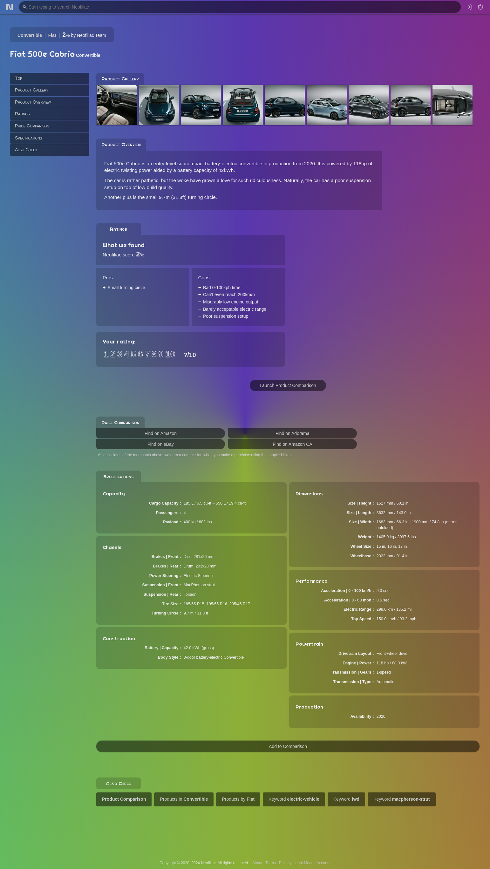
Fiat (52, 35)
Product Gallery (31, 89)
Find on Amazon (161, 433)
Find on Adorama (293, 433)
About (257, 863)
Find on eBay (160, 444)
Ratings (22, 113)
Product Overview (33, 102)
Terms (270, 863)
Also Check (26, 149)
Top (18, 78)
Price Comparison (32, 125)
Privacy (285, 863)
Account (323, 863)
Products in (184, 799)
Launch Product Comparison (288, 385)
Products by (238, 799)
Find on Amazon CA (292, 444)
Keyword (294, 799)
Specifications (28, 137)
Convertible (29, 35)
